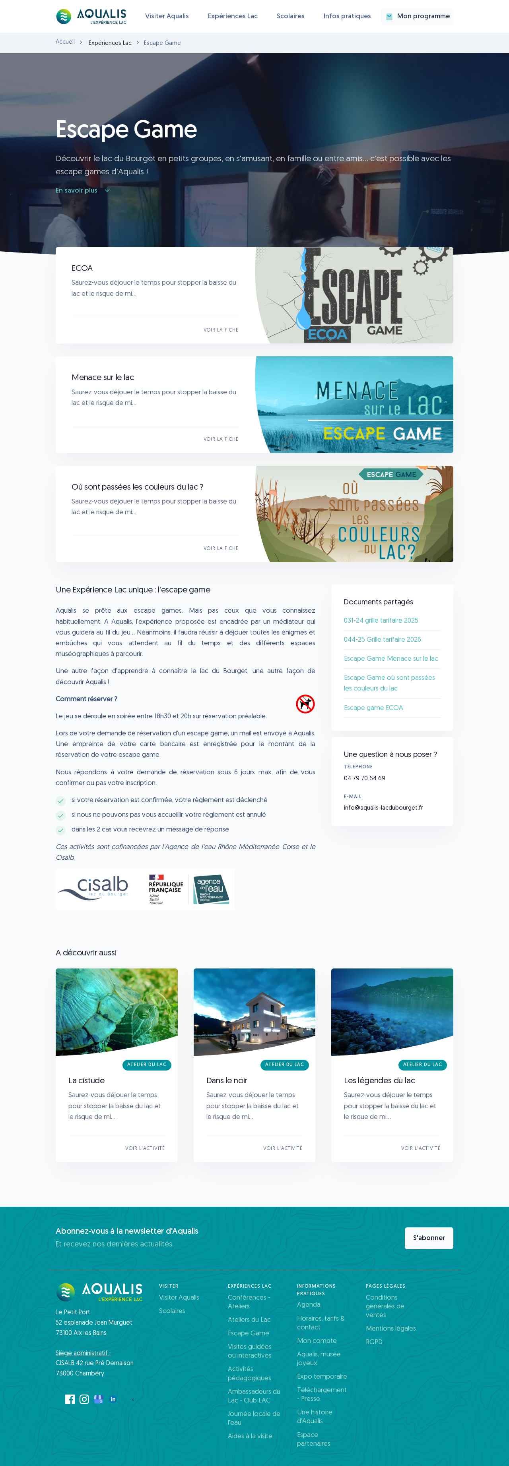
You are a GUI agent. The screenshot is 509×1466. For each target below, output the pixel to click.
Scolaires (291, 16)
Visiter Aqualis (167, 16)
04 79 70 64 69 (364, 779)
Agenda (309, 1305)
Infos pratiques (347, 16)
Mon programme (417, 16)
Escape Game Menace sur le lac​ (391, 659)
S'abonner (429, 1238)
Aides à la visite (250, 1436)
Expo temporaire (322, 1376)
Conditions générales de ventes (385, 1306)
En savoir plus (83, 190)
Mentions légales (391, 1328)
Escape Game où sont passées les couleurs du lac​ (389, 683)
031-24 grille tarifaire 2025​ (381, 620)
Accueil (65, 42)
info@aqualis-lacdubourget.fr (383, 808)
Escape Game (248, 1333)
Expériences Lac (233, 16)
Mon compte (317, 1341)
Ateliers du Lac (249, 1320)
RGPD (374, 1342)
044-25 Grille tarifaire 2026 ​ (383, 640)
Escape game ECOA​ (373, 708)
